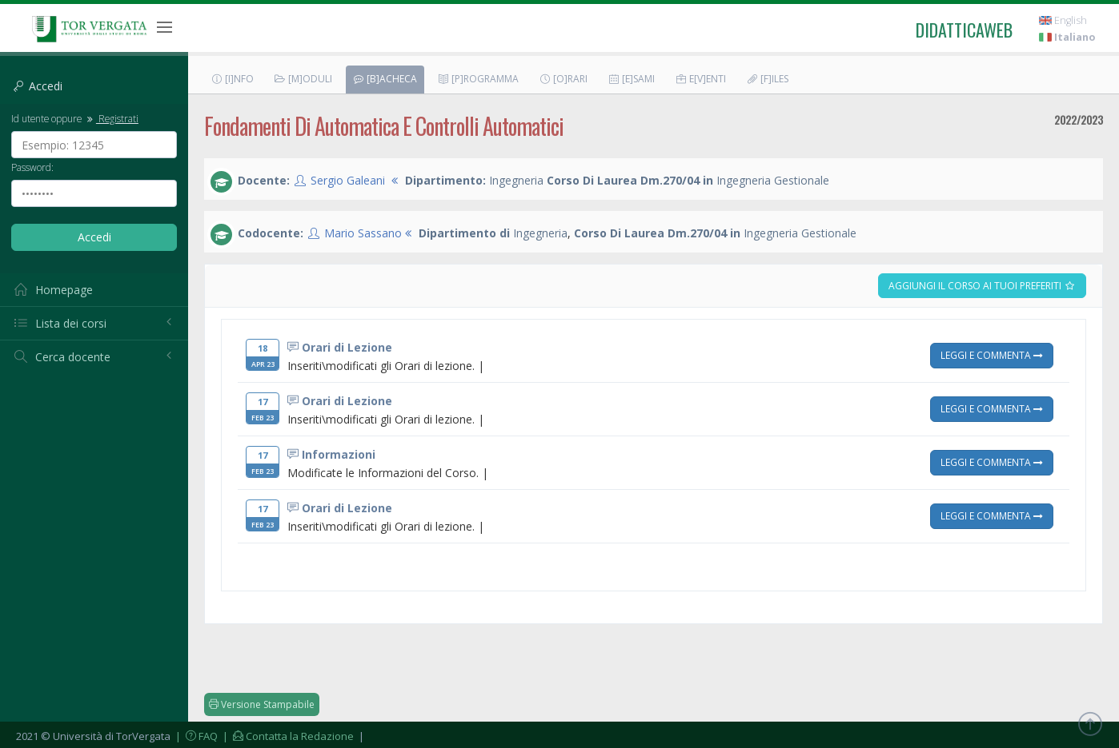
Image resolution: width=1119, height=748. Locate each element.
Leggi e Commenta (992, 354)
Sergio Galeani (348, 180)
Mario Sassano (363, 233)
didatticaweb (964, 29)
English (1063, 20)
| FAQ (195, 736)
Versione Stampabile (262, 704)
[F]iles (767, 79)
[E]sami (631, 79)
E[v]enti (700, 79)
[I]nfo (232, 79)
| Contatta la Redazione (287, 736)
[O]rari (563, 79)
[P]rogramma (478, 79)
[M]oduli (303, 79)
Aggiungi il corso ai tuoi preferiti (982, 285)
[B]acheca (384, 79)
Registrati (111, 118)
